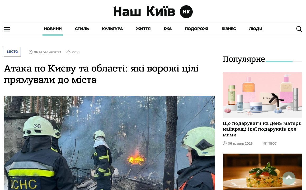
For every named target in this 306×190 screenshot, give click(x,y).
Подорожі (196, 28)
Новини (53, 28)
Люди (255, 28)
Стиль (82, 28)
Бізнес (229, 28)
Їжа (168, 28)
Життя (143, 28)
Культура (112, 28)
